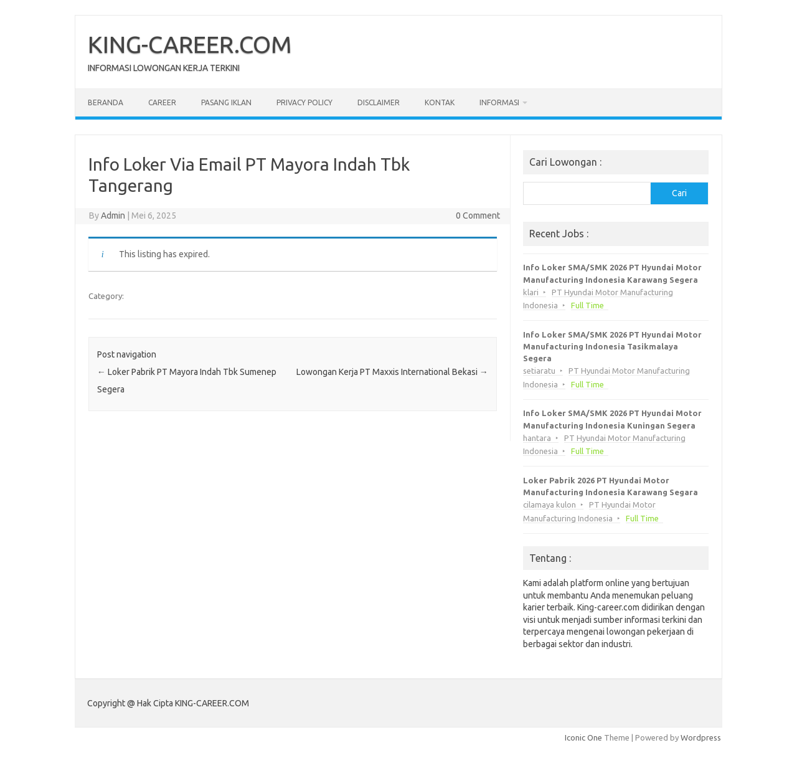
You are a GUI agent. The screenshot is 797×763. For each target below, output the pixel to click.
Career (162, 102)
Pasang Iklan (226, 102)
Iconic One (583, 737)
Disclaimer (378, 102)
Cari (679, 193)
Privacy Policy (304, 102)
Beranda (105, 102)
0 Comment (478, 215)
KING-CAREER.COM (190, 44)
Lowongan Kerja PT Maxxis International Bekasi (392, 372)
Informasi (499, 102)
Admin (113, 215)
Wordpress (701, 737)
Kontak (440, 102)
